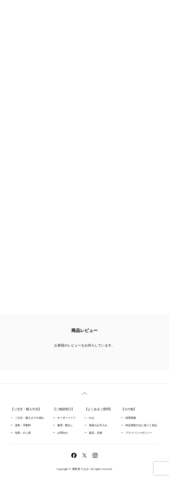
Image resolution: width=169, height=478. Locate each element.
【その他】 (128, 409)
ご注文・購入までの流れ (29, 417)
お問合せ (62, 432)
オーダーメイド (66, 417)
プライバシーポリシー (138, 432)
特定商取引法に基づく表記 (141, 425)
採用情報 (130, 417)
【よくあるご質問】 (98, 409)
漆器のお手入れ (98, 425)
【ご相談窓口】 (63, 409)
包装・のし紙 (23, 432)
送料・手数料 (23, 425)
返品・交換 (95, 432)
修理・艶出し (65, 425)
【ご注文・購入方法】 (26, 409)
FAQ (91, 417)
